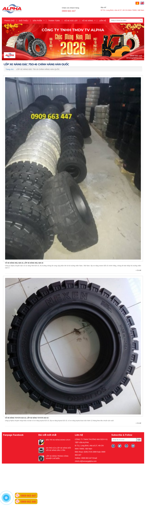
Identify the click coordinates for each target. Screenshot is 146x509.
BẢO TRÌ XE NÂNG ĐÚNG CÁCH (58, 440)
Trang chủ (10, 69)
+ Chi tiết (138, 270)
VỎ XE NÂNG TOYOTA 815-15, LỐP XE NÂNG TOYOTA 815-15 (27, 418)
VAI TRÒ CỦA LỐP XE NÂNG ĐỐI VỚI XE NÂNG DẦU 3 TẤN (58, 449)
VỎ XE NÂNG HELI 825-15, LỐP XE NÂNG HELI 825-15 (24, 263)
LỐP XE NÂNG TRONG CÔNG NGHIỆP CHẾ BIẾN (57, 457)
